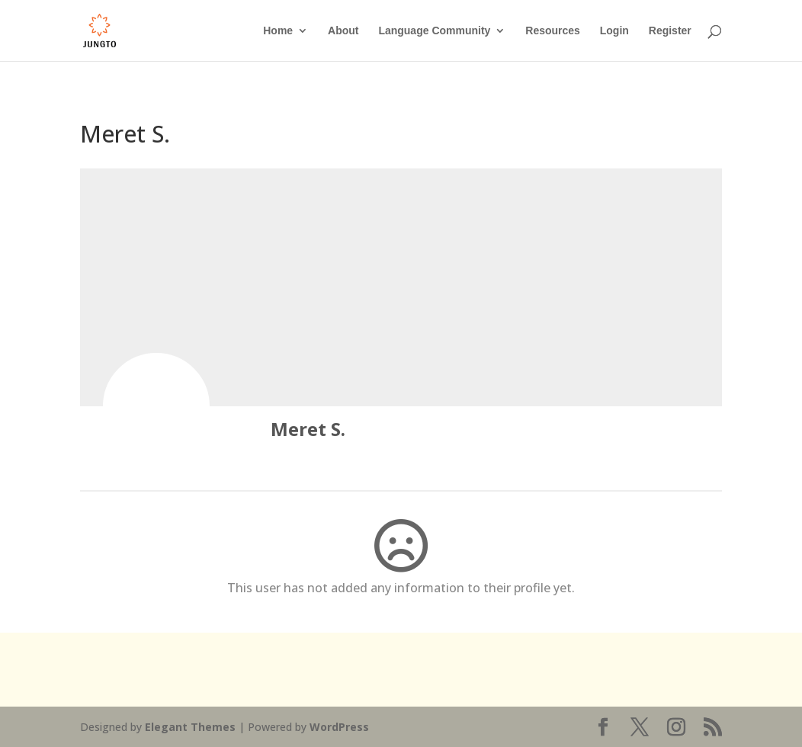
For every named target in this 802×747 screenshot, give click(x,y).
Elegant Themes (190, 727)
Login (614, 31)
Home (278, 31)
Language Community (434, 31)
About (343, 31)
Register (670, 31)
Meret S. (308, 428)
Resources (552, 31)
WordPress (339, 727)
